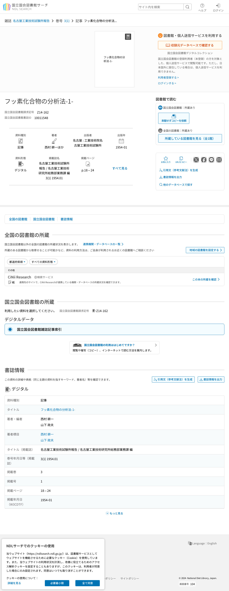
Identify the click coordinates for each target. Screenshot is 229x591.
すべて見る (119, 168)
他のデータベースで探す (176, 185)
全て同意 (87, 583)
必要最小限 (57, 583)
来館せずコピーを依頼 (173, 118)
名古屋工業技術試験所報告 (31, 20)
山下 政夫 (47, 440)
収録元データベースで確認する (190, 45)
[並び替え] (17, 262)
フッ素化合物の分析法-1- (58, 409)
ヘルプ (202, 7)
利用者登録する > (168, 77)
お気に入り (166, 159)
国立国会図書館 (44, 219)
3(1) (66, 20)
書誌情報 (66, 219)
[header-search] (165, 7)
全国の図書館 (18, 219)
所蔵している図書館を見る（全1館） (190, 138)
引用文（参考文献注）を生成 (178, 170)
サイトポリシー (129, 578)
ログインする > (167, 83)
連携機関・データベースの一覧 (104, 244)
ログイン (218, 7)
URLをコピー (181, 159)
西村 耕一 (47, 434)
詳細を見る (14, 583)
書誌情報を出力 (170, 177)
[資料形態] (43, 262)
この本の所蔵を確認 (206, 279)
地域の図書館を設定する (206, 250)
